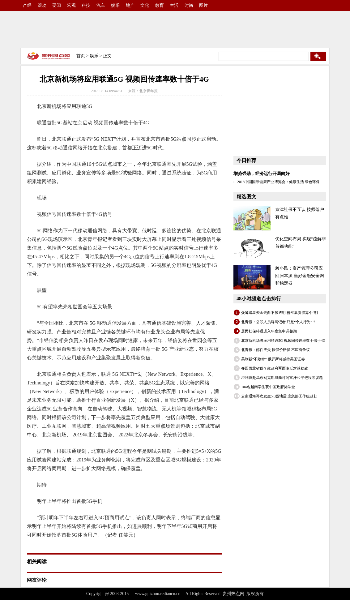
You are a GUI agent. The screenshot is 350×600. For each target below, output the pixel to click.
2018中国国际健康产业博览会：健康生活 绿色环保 (278, 182)
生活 (174, 5)
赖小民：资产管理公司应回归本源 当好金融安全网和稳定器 (299, 275)
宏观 (71, 5)
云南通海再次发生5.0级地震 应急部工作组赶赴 (279, 396)
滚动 (42, 5)
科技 (86, 5)
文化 (144, 5)
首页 (80, 56)
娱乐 (115, 5)
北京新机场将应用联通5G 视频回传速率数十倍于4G (283, 340)
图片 (203, 5)
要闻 (56, 5)
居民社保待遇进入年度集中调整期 (269, 331)
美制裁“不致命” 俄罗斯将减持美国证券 (273, 359)
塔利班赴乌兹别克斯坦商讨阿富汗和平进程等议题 (282, 377)
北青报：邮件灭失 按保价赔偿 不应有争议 (275, 350)
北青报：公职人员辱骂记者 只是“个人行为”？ (278, 322)
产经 (27, 5)
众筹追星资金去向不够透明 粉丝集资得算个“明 (279, 313)
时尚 (189, 5)
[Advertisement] (175, 29)
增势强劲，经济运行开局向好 (261, 173)
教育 (159, 5)
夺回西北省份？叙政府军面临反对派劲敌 (274, 368)
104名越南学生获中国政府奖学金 (268, 387)
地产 (130, 5)
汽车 (100, 5)
